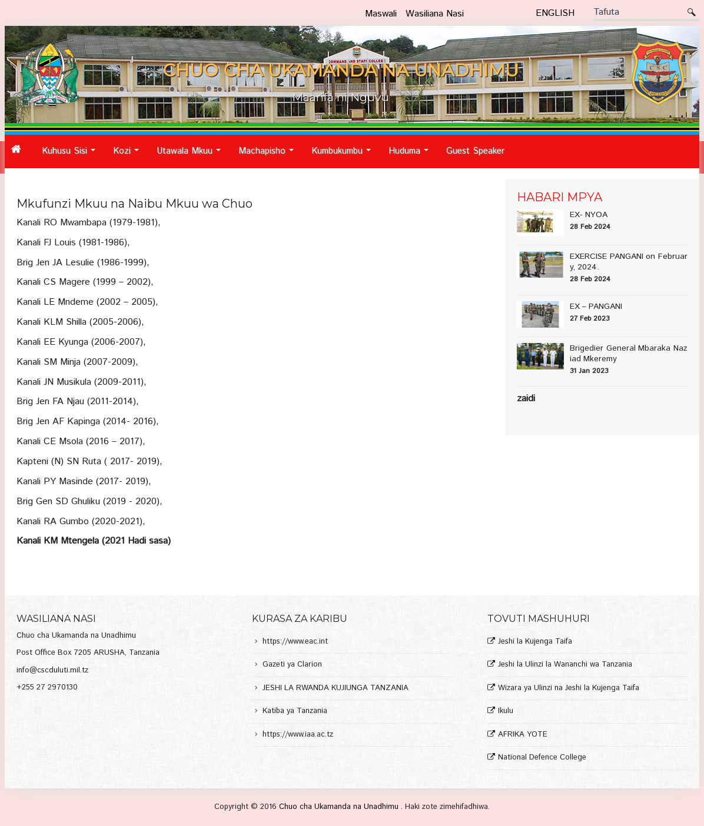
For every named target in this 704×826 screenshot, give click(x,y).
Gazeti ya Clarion (292, 665)
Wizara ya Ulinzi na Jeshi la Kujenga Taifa (568, 688)
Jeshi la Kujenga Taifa (535, 642)
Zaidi (526, 398)
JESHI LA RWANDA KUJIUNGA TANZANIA (336, 688)
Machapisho (269, 155)
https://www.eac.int (295, 642)
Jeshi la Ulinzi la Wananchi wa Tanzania (565, 665)
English (555, 13)
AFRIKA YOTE (522, 735)
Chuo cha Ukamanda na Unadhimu (340, 806)
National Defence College (542, 758)
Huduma (411, 155)
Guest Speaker (475, 151)
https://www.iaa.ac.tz (298, 735)
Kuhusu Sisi (72, 155)
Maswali (381, 14)
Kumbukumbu (344, 155)
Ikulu (505, 711)
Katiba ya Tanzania (295, 711)
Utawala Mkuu (192, 155)
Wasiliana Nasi (435, 14)
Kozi (129, 155)
